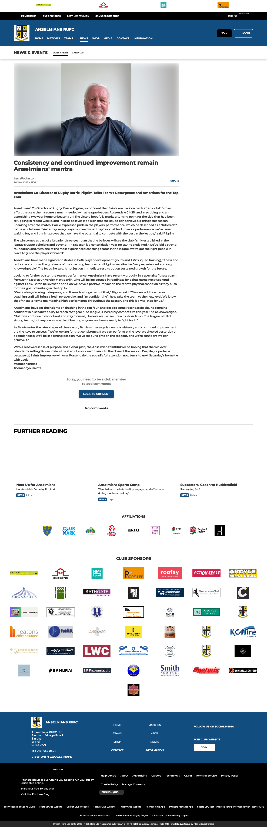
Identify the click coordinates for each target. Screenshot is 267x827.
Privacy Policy (229, 775)
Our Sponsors (52, 16)
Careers (156, 775)
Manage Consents (133, 784)
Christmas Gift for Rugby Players (131, 815)
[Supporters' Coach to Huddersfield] (215, 459)
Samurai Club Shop (107, 16)
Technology (172, 775)
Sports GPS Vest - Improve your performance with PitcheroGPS (230, 806)
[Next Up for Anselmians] (51, 459)
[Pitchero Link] (246, 17)
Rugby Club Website (130, 806)
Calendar (69, 52)
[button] (39, 38)
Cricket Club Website (77, 806)
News (56, 52)
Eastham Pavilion (78, 16)
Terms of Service (206, 775)
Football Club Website (50, 806)
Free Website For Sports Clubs (19, 806)
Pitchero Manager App (181, 806)
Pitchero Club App (155, 806)
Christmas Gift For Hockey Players (170, 815)
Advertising (139, 775)
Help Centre (108, 775)
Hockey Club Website (104, 806)
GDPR (188, 775)
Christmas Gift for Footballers (94, 815)
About (124, 775)
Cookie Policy (109, 784)
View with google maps (51, 757)
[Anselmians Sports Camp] (133, 459)
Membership (28, 16)
